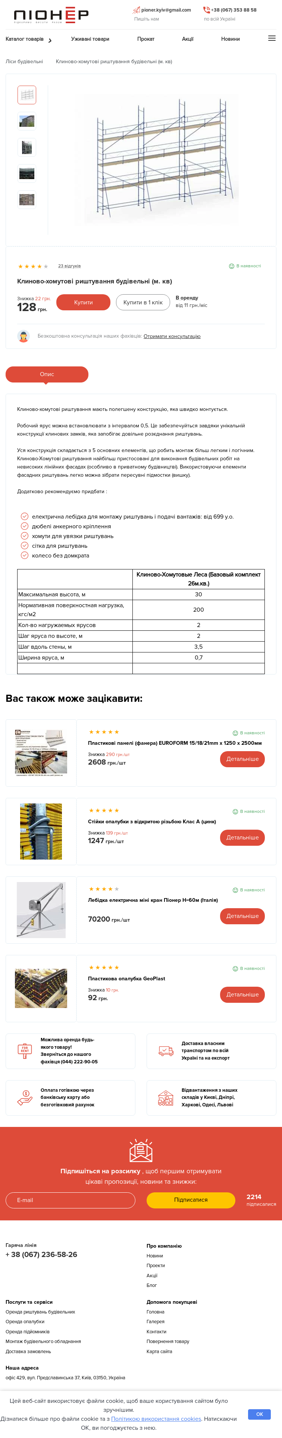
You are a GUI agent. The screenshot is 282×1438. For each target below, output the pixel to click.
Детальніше (242, 759)
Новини (155, 1256)
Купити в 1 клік (143, 302)
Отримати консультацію (172, 336)
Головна (155, 1312)
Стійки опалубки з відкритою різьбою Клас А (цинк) (152, 821)
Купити (83, 302)
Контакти (156, 1332)
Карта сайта (159, 1352)
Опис (47, 374)
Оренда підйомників (28, 1332)
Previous (53, 164)
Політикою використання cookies (156, 1419)
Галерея (155, 1322)
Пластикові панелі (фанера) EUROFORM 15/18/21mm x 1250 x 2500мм (175, 743)
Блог (152, 1285)
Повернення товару (168, 1342)
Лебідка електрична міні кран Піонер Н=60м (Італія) (153, 900)
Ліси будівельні (24, 61)
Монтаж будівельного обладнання (43, 1342)
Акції (152, 1276)
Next (259, 164)
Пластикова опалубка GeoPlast (126, 978)
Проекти (156, 1266)
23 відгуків (69, 266)
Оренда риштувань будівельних (40, 1312)
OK (259, 1414)
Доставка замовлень (28, 1352)
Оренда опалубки (25, 1322)
